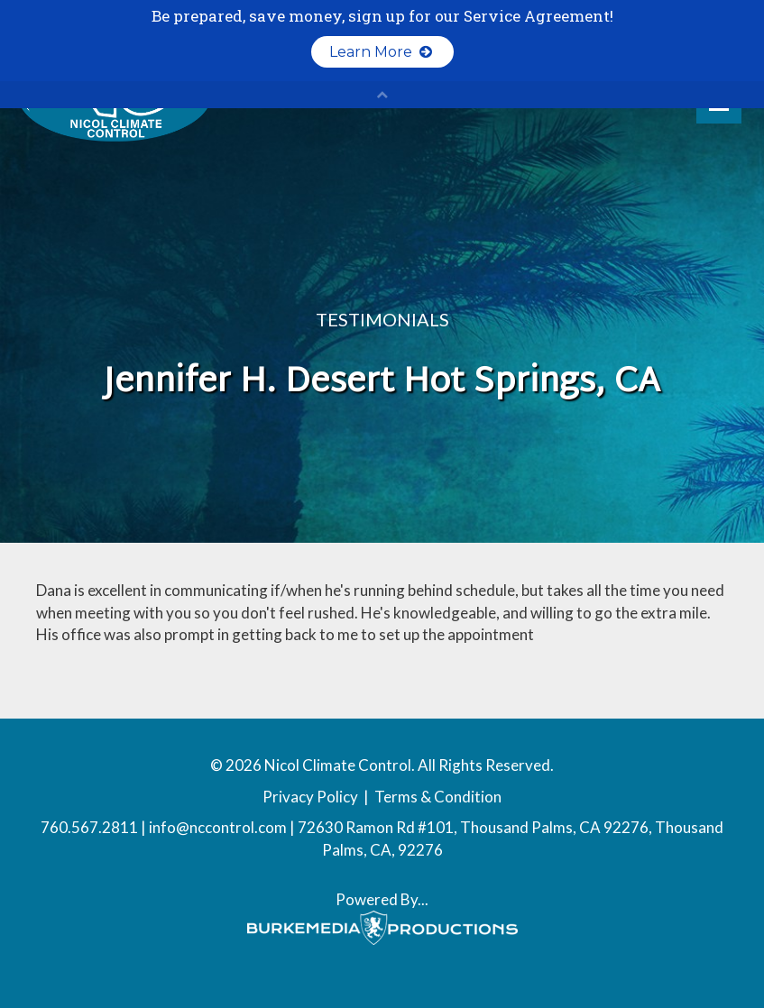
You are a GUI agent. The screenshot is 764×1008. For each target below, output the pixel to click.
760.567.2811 (89, 827)
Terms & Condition (438, 796)
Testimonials (382, 319)
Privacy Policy (310, 796)
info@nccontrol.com (218, 827)
